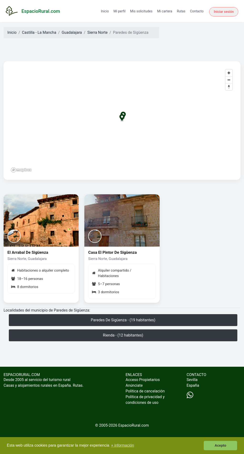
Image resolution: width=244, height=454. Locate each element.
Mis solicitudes (141, 11)
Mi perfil (119, 11)
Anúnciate (134, 385)
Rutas (181, 11)
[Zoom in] (228, 72)
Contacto (196, 11)
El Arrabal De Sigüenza (27, 252)
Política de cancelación (145, 391)
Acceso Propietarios (143, 379)
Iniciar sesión (224, 12)
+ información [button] (122, 445)
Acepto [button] (220, 445)
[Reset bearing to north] (228, 86)
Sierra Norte (97, 32)
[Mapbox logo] (21, 170)
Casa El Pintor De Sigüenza (112, 252)
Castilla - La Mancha (39, 32)
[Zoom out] (228, 79)
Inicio (105, 11)
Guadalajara (72, 32)
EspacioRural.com (133, 425)
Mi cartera (164, 11)
